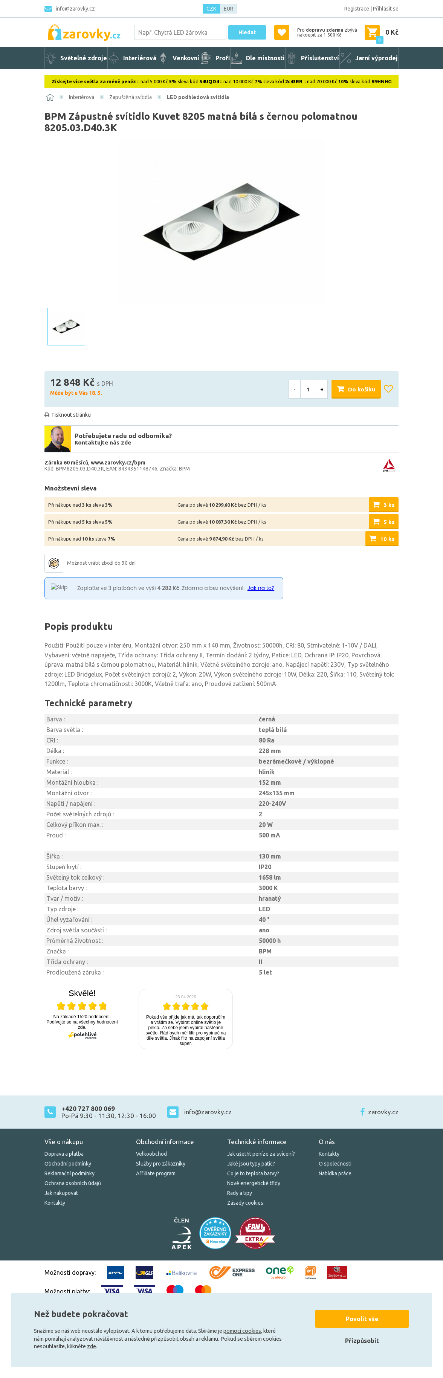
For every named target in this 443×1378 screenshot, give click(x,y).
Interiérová (81, 97)
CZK (211, 9)
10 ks (387, 539)
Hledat (247, 32)
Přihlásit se (386, 9)
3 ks (389, 505)
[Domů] (50, 97)
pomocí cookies (242, 1331)
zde (91, 1346)
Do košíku (361, 389)
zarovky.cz (383, 1111)
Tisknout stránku (71, 415)
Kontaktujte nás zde (103, 442)
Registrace (356, 9)
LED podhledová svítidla (198, 97)
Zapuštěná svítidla (130, 97)
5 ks (389, 522)
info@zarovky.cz (75, 9)
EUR (228, 9)
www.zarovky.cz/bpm (118, 463)
